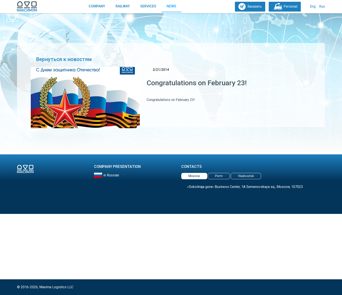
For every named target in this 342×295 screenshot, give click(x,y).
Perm (219, 176)
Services (148, 6)
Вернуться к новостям (61, 59)
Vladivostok (246, 176)
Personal (284, 6)
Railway (123, 6)
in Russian (111, 175)
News (171, 6)
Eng (313, 6)
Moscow (194, 176)
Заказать (250, 6)
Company (97, 6)
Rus (322, 6)
